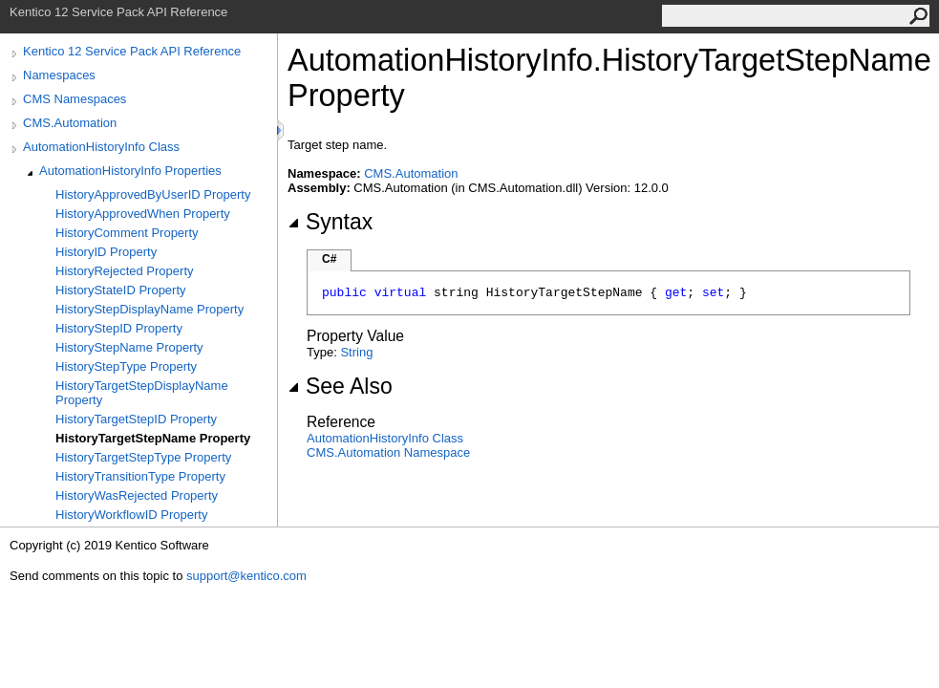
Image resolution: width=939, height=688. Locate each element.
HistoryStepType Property (126, 366)
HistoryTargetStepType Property (143, 457)
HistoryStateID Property (120, 290)
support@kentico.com (246, 576)
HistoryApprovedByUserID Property (152, 194)
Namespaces (59, 75)
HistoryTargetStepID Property (136, 419)
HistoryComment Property (127, 233)
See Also (340, 386)
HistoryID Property (106, 252)
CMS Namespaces (74, 99)
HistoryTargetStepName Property (152, 438)
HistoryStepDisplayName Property (149, 309)
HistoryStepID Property (118, 328)
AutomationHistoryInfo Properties (130, 170)
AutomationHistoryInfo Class (101, 147)
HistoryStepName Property (129, 347)
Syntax (330, 221)
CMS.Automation (70, 123)
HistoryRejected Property (124, 271)
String (356, 352)
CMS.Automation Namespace (388, 452)
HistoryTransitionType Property (140, 476)
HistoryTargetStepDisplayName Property (141, 392)
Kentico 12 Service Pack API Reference (132, 51)
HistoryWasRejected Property (136, 495)
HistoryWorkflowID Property (131, 514)
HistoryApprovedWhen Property (142, 213)
